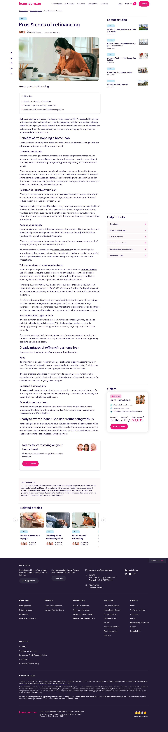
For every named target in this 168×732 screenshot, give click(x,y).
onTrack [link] (107, 622)
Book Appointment (29, 581)
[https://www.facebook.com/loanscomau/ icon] (125, 574)
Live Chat (42, 495)
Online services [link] (110, 618)
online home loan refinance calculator (37, 177)
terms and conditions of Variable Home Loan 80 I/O (52, 683)
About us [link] (134, 600)
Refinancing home (36, 11)
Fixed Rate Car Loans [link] (53, 606)
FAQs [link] (132, 606)
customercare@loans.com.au (100, 570)
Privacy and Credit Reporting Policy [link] (33, 655)
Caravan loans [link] (79, 600)
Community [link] (134, 614)
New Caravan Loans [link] (81, 606)
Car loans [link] (49, 600)
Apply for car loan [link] (110, 631)
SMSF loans (69, 4)
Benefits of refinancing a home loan (37, 101)
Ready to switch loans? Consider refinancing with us (44, 110)
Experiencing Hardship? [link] (139, 622)
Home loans (57, 4)
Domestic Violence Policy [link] (29, 664)
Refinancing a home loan (31, 119)
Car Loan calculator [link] (111, 606)
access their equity (61, 249)
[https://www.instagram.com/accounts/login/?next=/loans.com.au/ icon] (135, 574)
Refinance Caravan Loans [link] (83, 614)
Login (120, 4)
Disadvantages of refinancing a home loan (40, 105)
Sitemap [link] (107, 635)
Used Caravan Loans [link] (81, 610)
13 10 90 (59, 495)
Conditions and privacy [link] (28, 651)
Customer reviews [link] (137, 610)
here (82, 711)
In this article (27, 96)
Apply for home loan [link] (112, 627)
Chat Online (59, 578)
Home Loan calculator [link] (112, 610)
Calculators (93, 4)
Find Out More (119, 427)
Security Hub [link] (135, 631)
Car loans (81, 4)
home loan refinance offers (54, 433)
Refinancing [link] (23, 614)
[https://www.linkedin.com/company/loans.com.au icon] (130, 574)
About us (104, 4)
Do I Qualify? (30, 463)
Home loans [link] (24, 600)
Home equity (25, 229)
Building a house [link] (25, 610)
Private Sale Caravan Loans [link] (84, 618)
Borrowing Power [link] (110, 614)
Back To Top (157, 560)
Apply (144, 4)
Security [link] (22, 647)
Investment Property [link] (27, 618)
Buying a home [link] (25, 606)
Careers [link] (133, 627)
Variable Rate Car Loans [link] (54, 610)
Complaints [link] (23, 659)
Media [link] (132, 618)
